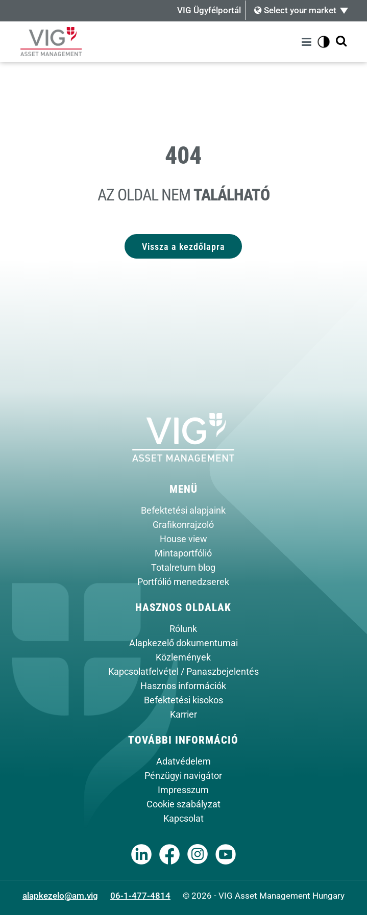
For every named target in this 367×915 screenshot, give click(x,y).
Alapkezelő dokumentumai (183, 643)
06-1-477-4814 (140, 896)
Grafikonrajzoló (183, 525)
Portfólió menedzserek (183, 582)
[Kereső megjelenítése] (341, 41)
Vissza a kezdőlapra (183, 246)
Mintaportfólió (183, 553)
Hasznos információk (183, 686)
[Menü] (308, 42)
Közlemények (183, 657)
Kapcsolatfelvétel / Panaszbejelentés (183, 672)
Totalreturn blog (183, 568)
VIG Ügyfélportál (209, 10)
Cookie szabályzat (183, 804)
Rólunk (183, 629)
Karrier (183, 714)
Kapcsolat (183, 819)
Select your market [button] (295, 10)
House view (183, 539)
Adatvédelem (183, 761)
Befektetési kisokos (183, 700)
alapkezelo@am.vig (60, 896)
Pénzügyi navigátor (183, 776)
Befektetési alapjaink (183, 510)
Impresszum (183, 790)
